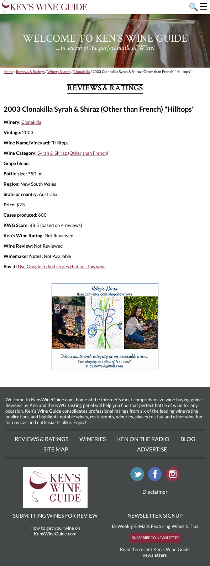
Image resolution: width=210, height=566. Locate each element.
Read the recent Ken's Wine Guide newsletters (155, 552)
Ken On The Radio (143, 438)
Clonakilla (81, 71)
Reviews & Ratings (30, 71)
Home (8, 71)
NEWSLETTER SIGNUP (155, 515)
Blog (187, 438)
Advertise (152, 449)
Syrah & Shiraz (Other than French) (72, 153)
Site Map (55, 449)
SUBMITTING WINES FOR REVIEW (55, 515)
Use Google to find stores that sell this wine (62, 266)
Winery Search (58, 71)
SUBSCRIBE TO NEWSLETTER (155, 537)
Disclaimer (155, 491)
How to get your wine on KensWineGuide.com (55, 530)
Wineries (92, 438)
